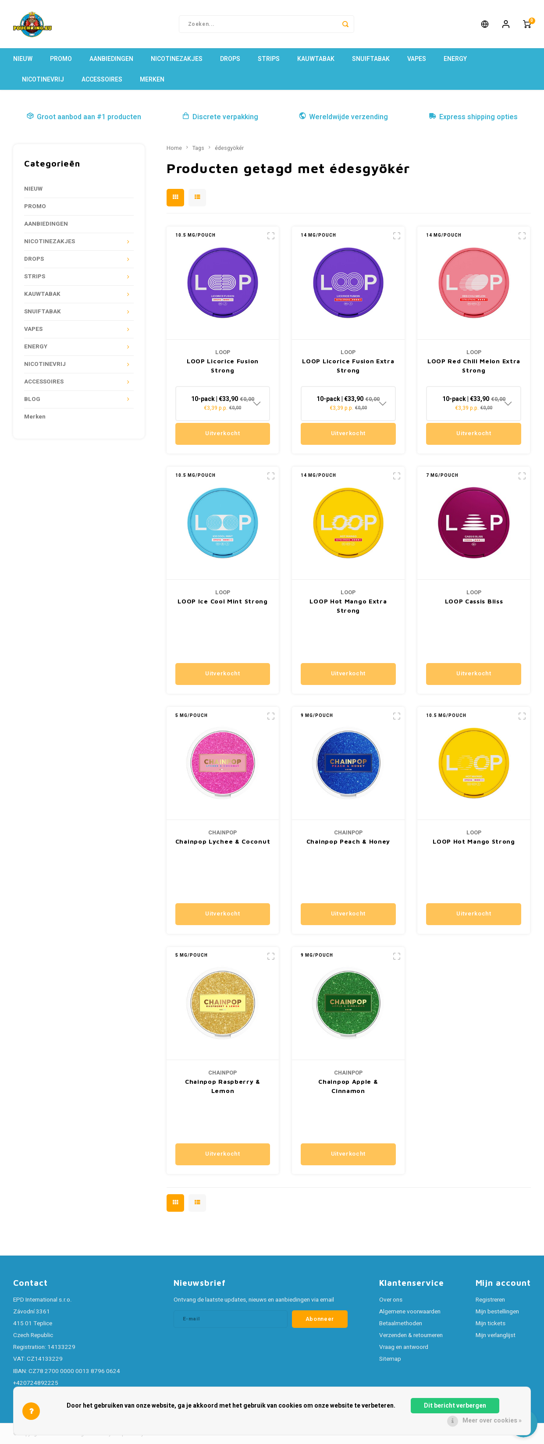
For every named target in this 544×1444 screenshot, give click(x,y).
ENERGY (455, 59)
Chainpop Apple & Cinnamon (348, 1086)
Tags (198, 148)
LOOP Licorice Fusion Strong (223, 365)
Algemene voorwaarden (410, 1311)
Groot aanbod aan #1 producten (83, 117)
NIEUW (22, 59)
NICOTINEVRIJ (43, 79)
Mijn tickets (490, 1323)
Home (174, 148)
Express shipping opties (473, 117)
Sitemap (390, 1359)
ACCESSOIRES (102, 79)
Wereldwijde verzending (343, 117)
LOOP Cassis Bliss (474, 601)
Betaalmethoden (400, 1323)
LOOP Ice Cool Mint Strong (223, 601)
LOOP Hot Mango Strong (474, 841)
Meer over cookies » (492, 1420)
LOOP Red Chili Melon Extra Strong (473, 365)
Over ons (390, 1299)
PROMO (61, 59)
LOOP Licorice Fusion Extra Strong (348, 365)
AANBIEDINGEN (111, 59)
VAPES (416, 59)
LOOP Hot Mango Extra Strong (348, 605)
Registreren (490, 1299)
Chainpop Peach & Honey (348, 841)
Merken (152, 79)
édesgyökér (229, 148)
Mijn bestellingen (497, 1311)
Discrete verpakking (220, 117)
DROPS (230, 59)
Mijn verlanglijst (496, 1335)
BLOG (32, 399)
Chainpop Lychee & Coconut (222, 841)
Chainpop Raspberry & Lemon (222, 1086)
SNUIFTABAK (371, 59)
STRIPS (269, 59)
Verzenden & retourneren (411, 1335)
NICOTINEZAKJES (177, 59)
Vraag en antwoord (403, 1347)
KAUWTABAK (315, 59)
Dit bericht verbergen (455, 1405)
